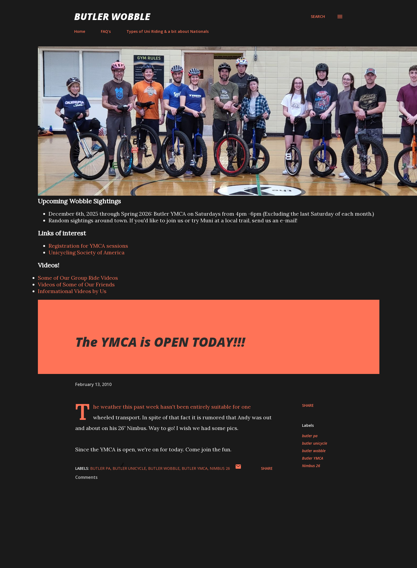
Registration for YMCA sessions (88, 245)
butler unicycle (314, 443)
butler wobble (313, 450)
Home (79, 31)
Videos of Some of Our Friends (76, 284)
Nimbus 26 (311, 465)
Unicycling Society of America (87, 252)
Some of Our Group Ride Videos (78, 277)
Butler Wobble (112, 16)
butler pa (309, 435)
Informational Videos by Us (72, 291)
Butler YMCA (312, 458)
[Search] (318, 16)
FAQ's (106, 31)
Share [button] (308, 405)
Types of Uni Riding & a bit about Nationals (167, 31)
